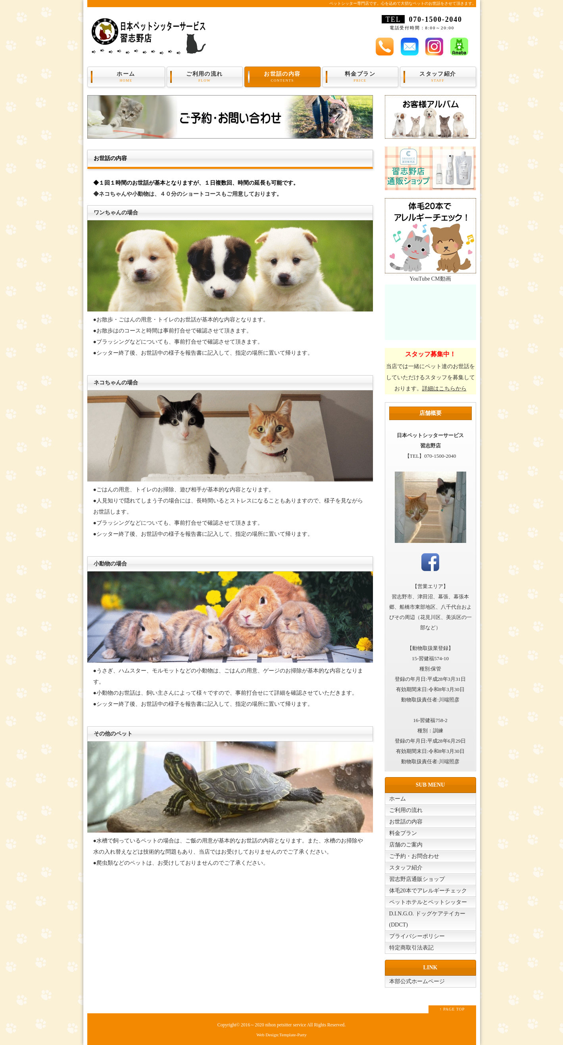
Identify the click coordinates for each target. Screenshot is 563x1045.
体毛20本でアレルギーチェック (428, 891)
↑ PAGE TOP (452, 1009)
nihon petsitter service (285, 1025)
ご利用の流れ (204, 77)
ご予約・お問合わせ (414, 856)
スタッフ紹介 (438, 77)
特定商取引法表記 (411, 948)
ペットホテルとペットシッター (428, 902)
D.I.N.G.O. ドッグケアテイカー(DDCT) (427, 919)
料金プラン (360, 77)
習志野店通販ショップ (417, 879)
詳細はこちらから (444, 389)
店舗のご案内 (406, 845)
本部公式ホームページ (417, 981)
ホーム (126, 77)
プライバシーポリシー (417, 936)
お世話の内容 (282, 77)
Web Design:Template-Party (281, 1034)
